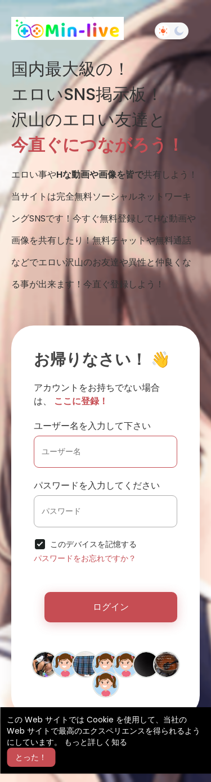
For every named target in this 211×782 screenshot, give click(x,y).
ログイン (111, 606)
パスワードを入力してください (97, 485)
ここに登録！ (81, 401)
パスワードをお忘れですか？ (85, 558)
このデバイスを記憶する (93, 544)
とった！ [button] (31, 757)
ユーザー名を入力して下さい (92, 425)
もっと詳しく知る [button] (95, 742)
